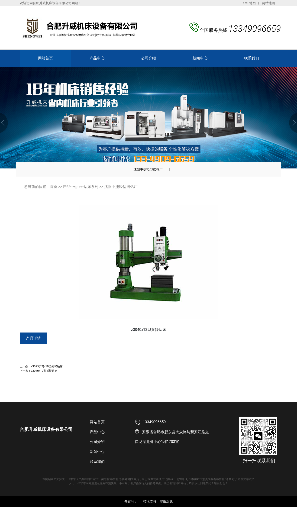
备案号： (130, 501)
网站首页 (45, 58)
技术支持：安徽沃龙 (158, 501)
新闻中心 (200, 58)
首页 (53, 186)
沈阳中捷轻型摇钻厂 (148, 169)
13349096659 (154, 422)
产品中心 (97, 58)
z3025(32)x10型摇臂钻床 (47, 366)
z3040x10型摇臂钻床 (44, 370)
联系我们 (251, 58)
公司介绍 (148, 58)
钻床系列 (91, 186)
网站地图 (268, 3)
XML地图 (249, 3)
